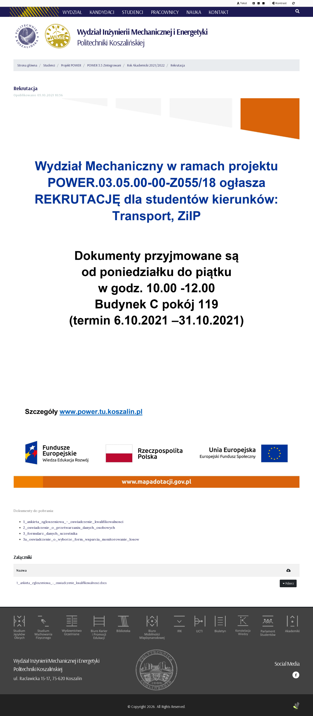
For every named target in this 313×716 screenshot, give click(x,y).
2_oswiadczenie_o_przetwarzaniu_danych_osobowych (69, 527)
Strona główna (27, 65)
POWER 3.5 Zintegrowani (104, 65)
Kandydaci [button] (101, 12)
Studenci (49, 65)
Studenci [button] (132, 12)
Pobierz (288, 583)
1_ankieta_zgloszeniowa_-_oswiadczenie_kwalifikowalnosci (73, 522)
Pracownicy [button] (165, 12)
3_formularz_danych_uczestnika (50, 533)
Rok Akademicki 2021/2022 (146, 65)
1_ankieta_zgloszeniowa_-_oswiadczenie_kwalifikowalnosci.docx (61, 583)
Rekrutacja (178, 65)
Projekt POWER (71, 65)
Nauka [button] (193, 12)
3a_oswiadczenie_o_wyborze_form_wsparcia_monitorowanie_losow (81, 539)
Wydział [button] (72, 12)
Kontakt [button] (219, 12)
